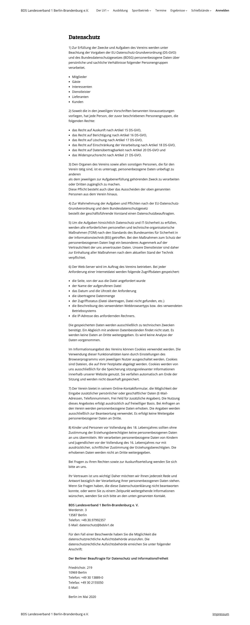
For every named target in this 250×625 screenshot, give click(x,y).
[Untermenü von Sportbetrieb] (150, 10)
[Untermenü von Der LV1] (108, 10)
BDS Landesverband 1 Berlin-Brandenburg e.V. (55, 10)
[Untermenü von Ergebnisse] (186, 10)
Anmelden (222, 10)
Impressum (220, 614)
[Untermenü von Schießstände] (210, 10)
